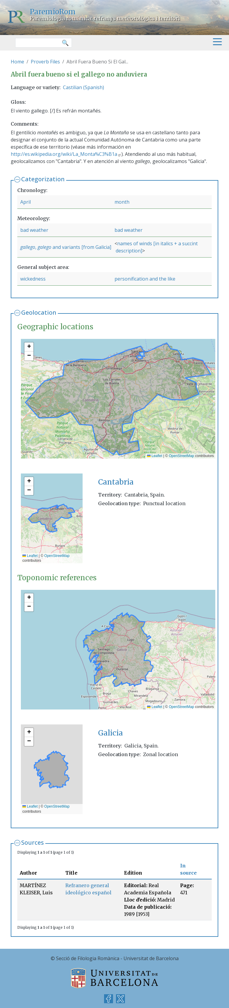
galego (44, 247)
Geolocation (38, 312)
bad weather (34, 230)
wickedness (33, 278)
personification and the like (144, 278)
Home (17, 61)
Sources (32, 842)
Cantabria (116, 482)
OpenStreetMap (181, 456)
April (25, 202)
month (121, 202)
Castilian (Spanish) (83, 87)
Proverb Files (45, 61)
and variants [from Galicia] (81, 247)
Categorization (43, 179)
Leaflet (154, 456)
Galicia (110, 733)
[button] (28, 346)
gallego (27, 247)
